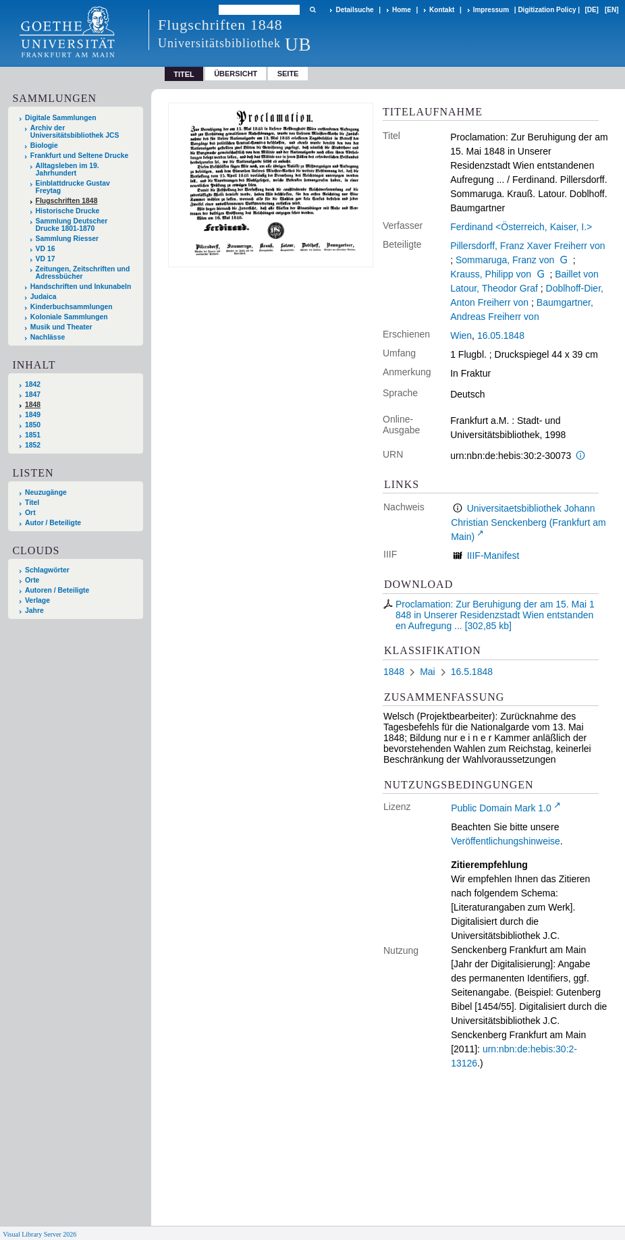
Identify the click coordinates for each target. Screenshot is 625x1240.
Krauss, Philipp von (490, 274)
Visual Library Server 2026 (39, 1234)
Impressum (491, 10)
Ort (30, 512)
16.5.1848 (472, 671)
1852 (32, 445)
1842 (32, 384)
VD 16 (45, 248)
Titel (32, 502)
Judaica (43, 296)
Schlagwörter (47, 570)
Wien (461, 335)
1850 (32, 425)
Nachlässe (47, 337)
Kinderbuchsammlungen (71, 307)
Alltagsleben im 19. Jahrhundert (67, 169)
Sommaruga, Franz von (505, 259)
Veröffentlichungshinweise (505, 841)
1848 (32, 404)
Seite (288, 74)
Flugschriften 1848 (67, 201)
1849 (32, 415)
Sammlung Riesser (67, 238)
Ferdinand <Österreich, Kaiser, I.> (521, 226)
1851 (32, 435)
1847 (32, 394)
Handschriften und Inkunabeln (81, 286)
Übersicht (235, 74)
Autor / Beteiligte (53, 523)
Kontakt (441, 10)
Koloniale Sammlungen (69, 317)
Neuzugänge (46, 492)
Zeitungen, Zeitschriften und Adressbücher (83, 272)
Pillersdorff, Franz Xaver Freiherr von (527, 245)
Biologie (44, 145)
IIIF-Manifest (493, 555)
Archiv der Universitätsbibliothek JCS (74, 131)
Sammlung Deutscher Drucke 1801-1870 (72, 224)
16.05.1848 (500, 335)
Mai (427, 671)
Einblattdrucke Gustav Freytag (73, 187)
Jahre (34, 610)
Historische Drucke (68, 211)
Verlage (37, 600)
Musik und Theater (61, 327)
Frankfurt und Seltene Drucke (79, 155)
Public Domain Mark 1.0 (501, 808)
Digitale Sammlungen (61, 118)
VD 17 (45, 259)
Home (401, 10)
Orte (32, 580)
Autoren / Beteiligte (57, 590)
